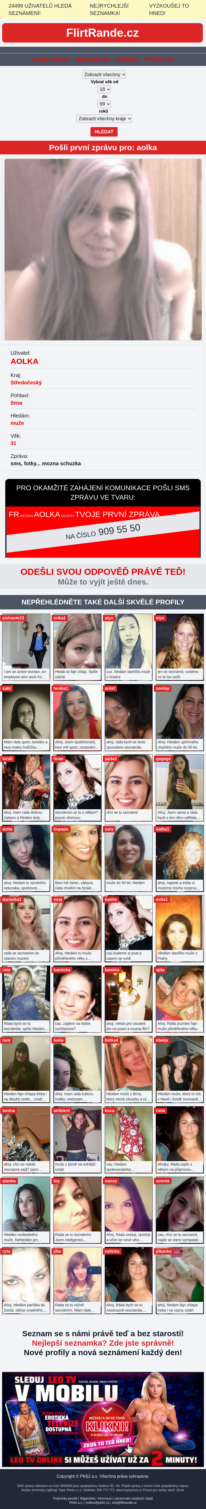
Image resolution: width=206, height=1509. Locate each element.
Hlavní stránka (51, 59)
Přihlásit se (158, 59)
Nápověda (127, 59)
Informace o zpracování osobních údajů (125, 1498)
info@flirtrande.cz (124, 1503)
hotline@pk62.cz (97, 1503)
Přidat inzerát (92, 59)
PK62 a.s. (76, 1503)
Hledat (104, 131)
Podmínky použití (65, 1498)
